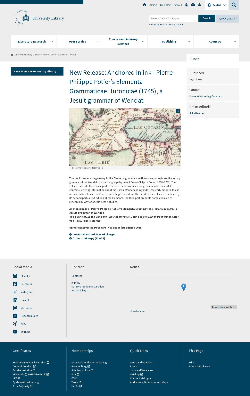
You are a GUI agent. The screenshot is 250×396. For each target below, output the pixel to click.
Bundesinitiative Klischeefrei (29, 362)
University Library (48, 18)
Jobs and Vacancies (141, 370)
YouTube (25, 332)
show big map (137, 311)
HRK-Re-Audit (38, 374)
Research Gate (29, 316)
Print (191, 362)
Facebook (26, 284)
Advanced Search (158, 24)
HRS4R (16, 378)
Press (133, 366)
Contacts (76, 276)
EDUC (74, 378)
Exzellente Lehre (22, 370)
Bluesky (25, 276)
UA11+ (75, 386)
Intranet (153, 4)
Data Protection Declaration (87, 286)
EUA (73, 374)
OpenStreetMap (219, 307)
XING (23, 324)
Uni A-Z (178, 4)
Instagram (26, 292)
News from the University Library (51, 54)
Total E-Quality (21, 386)
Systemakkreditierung (26, 382)
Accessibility (78, 290)
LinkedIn (25, 300)
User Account (176, 24)
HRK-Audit (18, 374)
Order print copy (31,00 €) (88, 238)
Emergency (165, 4)
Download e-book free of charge (93, 234)
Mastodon (26, 308)
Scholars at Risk (80, 370)
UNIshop (135, 374)
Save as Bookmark (199, 366)
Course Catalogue (140, 378)
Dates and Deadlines (142, 362)
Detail (73, 54)
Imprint (75, 282)
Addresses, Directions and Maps (149, 382)
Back (196, 58)
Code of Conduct (22, 366)
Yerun (74, 382)
